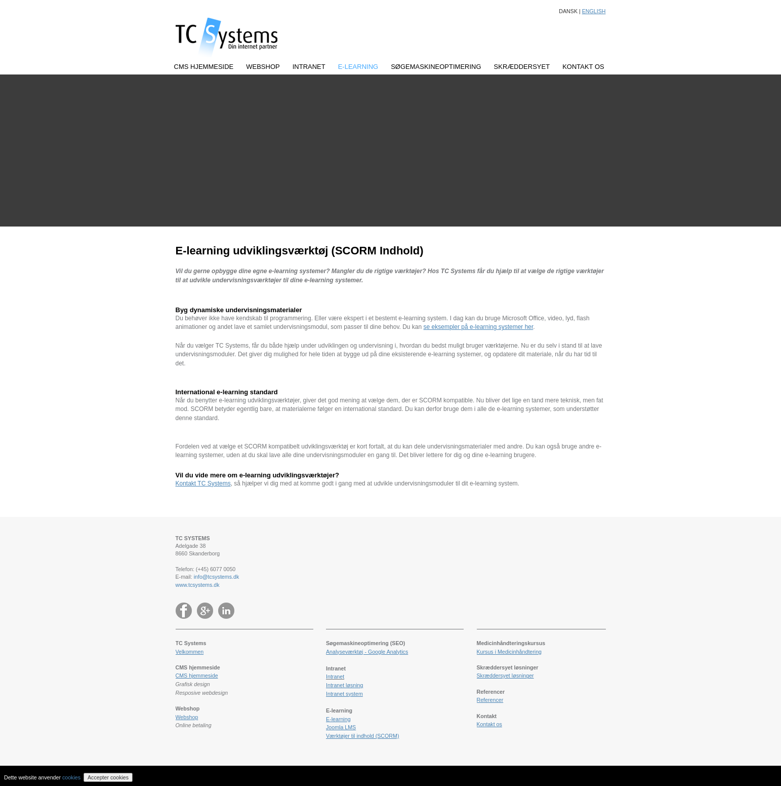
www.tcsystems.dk (198, 585)
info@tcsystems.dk (216, 577)
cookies (71, 777)
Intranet (335, 676)
